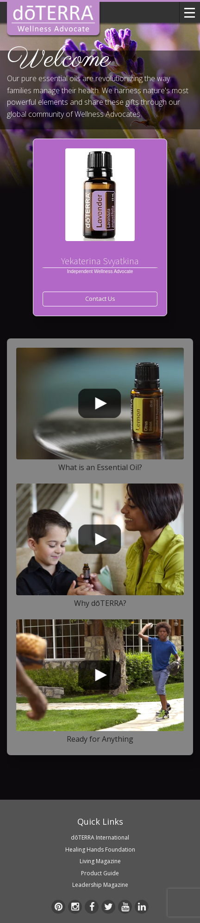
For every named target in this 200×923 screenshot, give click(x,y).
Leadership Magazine (100, 885)
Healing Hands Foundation (100, 849)
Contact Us (100, 298)
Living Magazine (100, 861)
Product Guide (100, 873)
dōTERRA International (100, 837)
